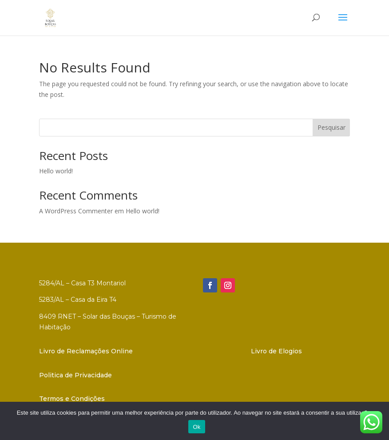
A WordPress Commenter (76, 211)
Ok (196, 427)
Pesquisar (331, 127)
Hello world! (56, 171)
